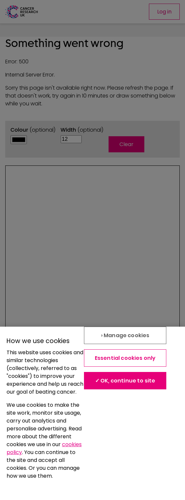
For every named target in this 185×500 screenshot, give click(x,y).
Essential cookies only (125, 358)
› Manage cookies (125, 335)
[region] (92, 413)
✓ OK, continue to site (125, 380)
